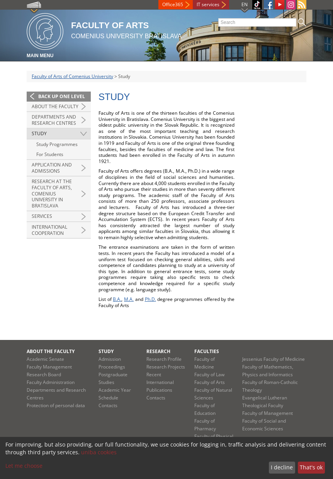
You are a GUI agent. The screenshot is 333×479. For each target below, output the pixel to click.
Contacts (108, 405)
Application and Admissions (52, 167)
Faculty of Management (267, 413)
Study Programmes (57, 144)
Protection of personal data (56, 405)
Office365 (172, 4)
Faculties (206, 351)
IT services (208, 4)
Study (39, 133)
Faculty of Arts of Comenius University (72, 76)
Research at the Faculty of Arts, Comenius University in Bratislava (52, 193)
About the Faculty (55, 106)
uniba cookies (99, 452)
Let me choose (23, 465)
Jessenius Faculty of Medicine (273, 359)
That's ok (311, 467)
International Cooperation (49, 230)
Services (42, 216)
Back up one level (61, 96)
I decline (282, 467)
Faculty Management (49, 366)
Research (158, 351)
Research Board (44, 374)
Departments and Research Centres (54, 120)
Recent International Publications (160, 382)
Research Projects (165, 366)
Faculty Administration (51, 382)
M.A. (129, 299)
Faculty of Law (209, 374)
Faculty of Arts (209, 382)
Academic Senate (45, 359)
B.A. (117, 299)
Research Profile (164, 359)
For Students (49, 154)
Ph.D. (150, 299)
